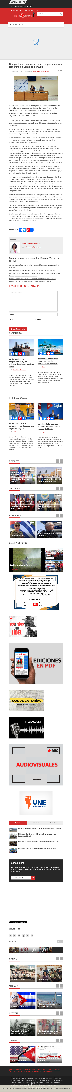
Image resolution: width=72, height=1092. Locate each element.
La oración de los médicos (19, 1006)
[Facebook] (13, 24)
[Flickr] (32, 935)
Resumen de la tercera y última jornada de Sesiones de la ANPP (39, 841)
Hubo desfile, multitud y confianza (51, 555)
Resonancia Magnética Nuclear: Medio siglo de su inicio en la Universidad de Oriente (21, 977)
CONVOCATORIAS (24, 1071)
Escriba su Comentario (33, 301)
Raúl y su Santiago (17, 535)
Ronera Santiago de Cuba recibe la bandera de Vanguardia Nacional (32, 279)
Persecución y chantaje (18, 1060)
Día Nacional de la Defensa (21, 565)
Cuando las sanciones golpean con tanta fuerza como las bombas (32, 270)
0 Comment (13, 239)
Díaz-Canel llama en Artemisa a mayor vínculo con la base (37, 848)
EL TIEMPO (35, 1071)
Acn (43, 367)
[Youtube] (22, 24)
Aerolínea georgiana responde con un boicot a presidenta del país (39, 828)
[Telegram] (27, 935)
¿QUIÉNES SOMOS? (15, 1070)
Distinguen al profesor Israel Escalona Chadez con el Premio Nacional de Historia (37, 835)
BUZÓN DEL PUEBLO (44, 1070)
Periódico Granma (19, 370)
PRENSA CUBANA (47, 1071)
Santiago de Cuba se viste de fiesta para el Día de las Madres (30, 282)
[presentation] (24, 327)
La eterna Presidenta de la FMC (21, 6)
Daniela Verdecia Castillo (41, 71)
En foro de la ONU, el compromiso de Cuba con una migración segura (21, 426)
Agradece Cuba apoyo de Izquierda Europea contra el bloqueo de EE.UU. (49, 426)
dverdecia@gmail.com (33, 247)
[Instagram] (19, 24)
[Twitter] (16, 24)
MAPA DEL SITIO (30, 1070)
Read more (14, 569)
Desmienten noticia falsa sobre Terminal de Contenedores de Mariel (48, 361)
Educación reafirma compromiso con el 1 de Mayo (53, 566)
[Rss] (10, 24)
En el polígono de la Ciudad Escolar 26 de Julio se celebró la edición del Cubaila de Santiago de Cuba (49, 479)
